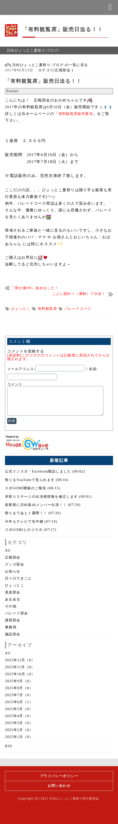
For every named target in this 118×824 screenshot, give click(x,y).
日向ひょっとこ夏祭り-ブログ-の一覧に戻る (46, 65)
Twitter (12, 91)
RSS (8, 746)
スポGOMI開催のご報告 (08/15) (32, 488)
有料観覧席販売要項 (76, 114)
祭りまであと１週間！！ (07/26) (33, 513)
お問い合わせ (59, 786)
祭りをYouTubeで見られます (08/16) (36, 480)
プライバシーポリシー (59, 776)
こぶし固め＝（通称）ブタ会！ (79, 294)
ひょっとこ (21, 309)
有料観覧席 (48, 309)
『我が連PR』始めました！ (35, 288)
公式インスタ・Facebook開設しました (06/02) (45, 471)
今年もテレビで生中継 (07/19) (31, 521)
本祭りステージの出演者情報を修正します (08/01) (48, 496)
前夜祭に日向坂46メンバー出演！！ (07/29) (43, 505)
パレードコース (77, 309)
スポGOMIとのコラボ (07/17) (31, 530)
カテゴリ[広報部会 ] (53, 70)
